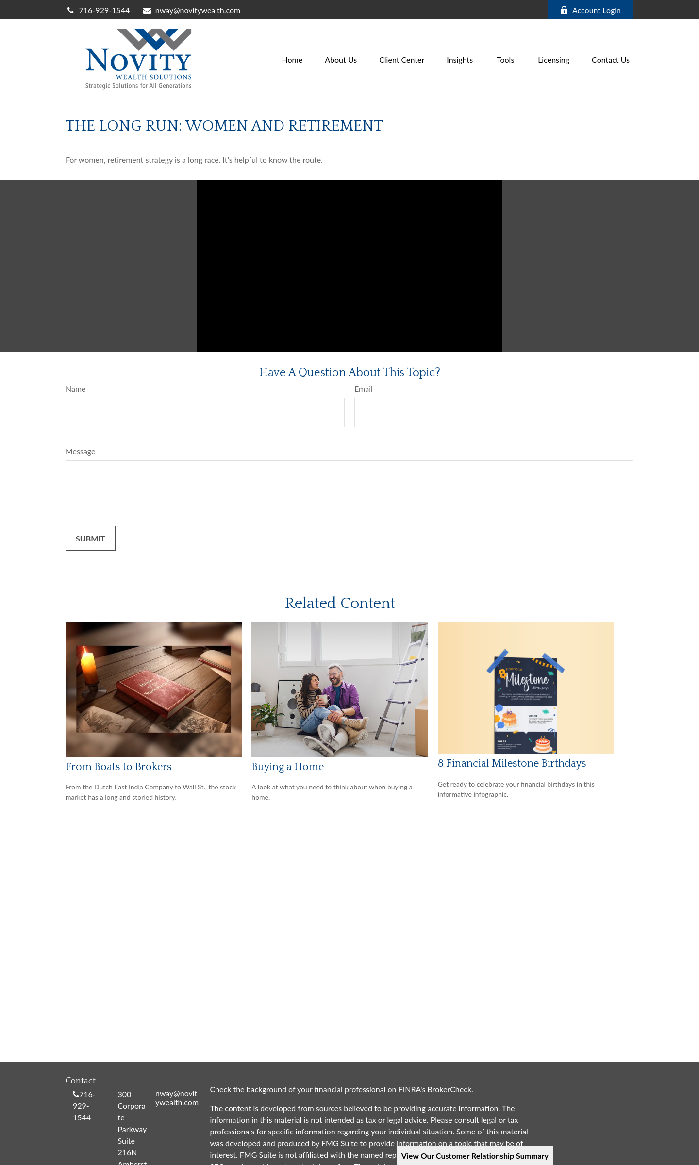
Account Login (590, 10)
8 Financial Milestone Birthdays (512, 763)
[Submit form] (91, 538)
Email (363, 388)
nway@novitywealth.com (191, 10)
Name (76, 388)
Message (81, 451)
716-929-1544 (98, 10)
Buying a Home (287, 767)
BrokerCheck (450, 1089)
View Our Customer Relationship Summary (475, 1155)
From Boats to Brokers (119, 767)
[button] (292, 58)
